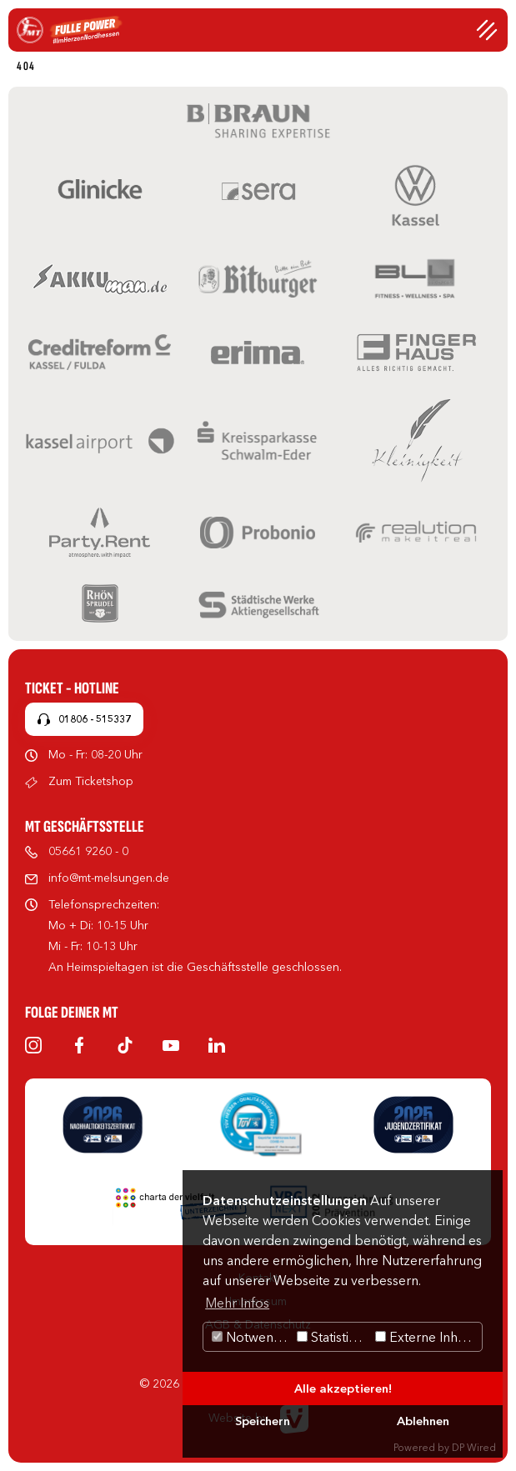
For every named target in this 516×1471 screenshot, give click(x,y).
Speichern (262, 1420)
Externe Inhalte (427, 1336)
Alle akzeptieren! (343, 1388)
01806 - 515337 (94, 719)
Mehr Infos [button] (237, 1302)
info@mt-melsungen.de (108, 877)
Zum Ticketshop (90, 780)
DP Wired (474, 1447)
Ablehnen (423, 1420)
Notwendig (252, 1336)
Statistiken (334, 1336)
